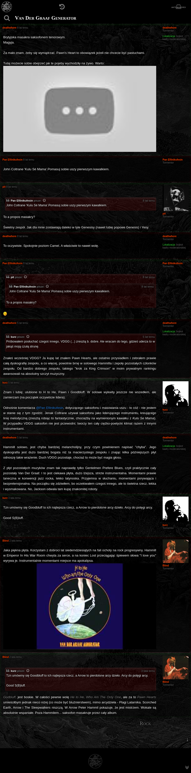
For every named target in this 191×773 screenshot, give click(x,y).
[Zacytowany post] (44, 201)
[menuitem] (187, 739)
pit (12, 277)
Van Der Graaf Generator (45, 18)
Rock (145, 723)
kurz (13, 336)
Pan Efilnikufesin (22, 200)
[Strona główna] (6, 6)
